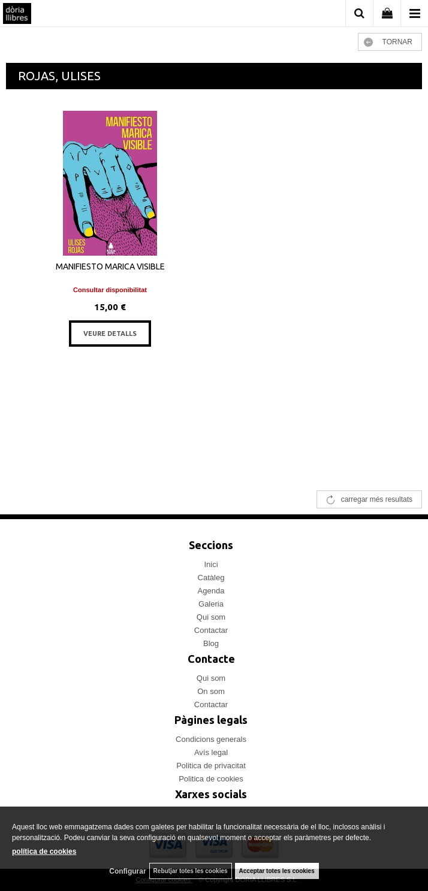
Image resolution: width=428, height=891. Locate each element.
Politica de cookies (211, 778)
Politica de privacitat (211, 765)
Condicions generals (211, 739)
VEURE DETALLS (110, 333)
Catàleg (211, 577)
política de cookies (44, 851)
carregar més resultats (376, 499)
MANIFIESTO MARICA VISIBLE (110, 266)
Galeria (211, 603)
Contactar (211, 630)
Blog (211, 643)
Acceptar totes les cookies (277, 871)
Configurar (127, 871)
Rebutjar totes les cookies (190, 871)
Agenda (211, 590)
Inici (211, 564)
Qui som (211, 617)
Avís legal (211, 752)
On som (211, 691)
